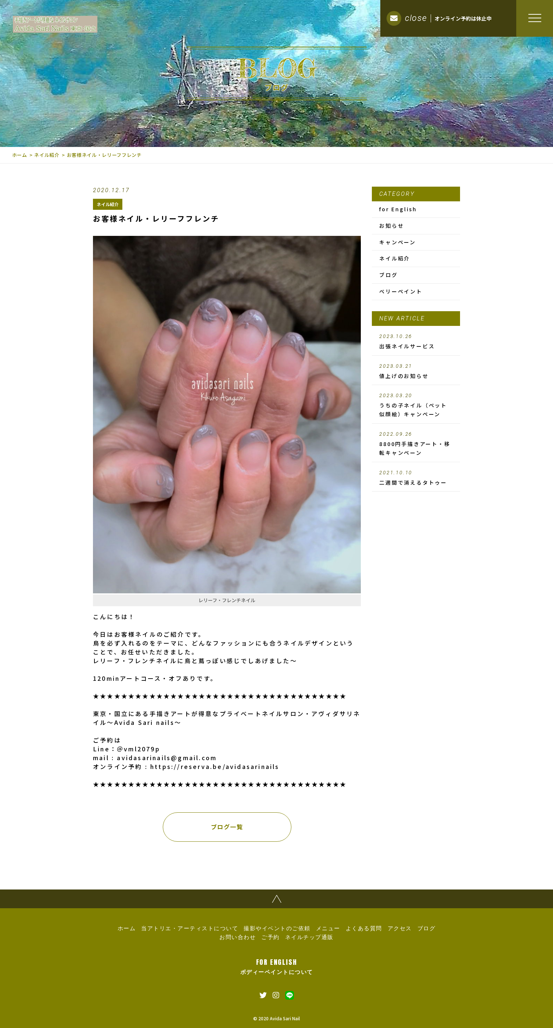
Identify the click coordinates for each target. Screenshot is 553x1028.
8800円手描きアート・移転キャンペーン (416, 443)
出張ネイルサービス (416, 342)
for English (398, 209)
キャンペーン (397, 242)
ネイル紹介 (46, 154)
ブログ (388, 274)
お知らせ (391, 225)
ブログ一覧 (227, 826)
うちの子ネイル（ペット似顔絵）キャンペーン (416, 405)
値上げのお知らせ (416, 371)
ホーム (19, 154)
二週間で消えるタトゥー (416, 478)
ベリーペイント (401, 291)
